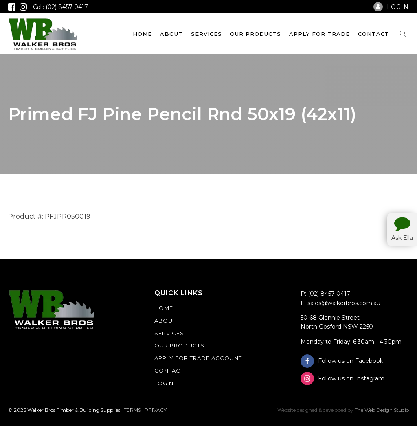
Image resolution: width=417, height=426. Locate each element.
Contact (373, 34)
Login (163, 383)
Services (206, 34)
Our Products (255, 34)
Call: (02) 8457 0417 (60, 7)
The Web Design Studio (382, 410)
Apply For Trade (319, 34)
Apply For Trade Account (198, 358)
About (171, 34)
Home (142, 34)
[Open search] (403, 33)
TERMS (132, 410)
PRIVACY (156, 410)
